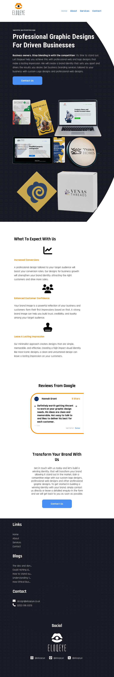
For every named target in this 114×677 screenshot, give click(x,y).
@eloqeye (40, 658)
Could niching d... (21, 569)
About (73, 11)
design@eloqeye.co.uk (26, 601)
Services (84, 11)
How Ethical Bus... (21, 582)
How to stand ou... (22, 573)
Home (16, 534)
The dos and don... (22, 565)
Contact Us (27, 80)
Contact (96, 11)
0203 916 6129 (22, 605)
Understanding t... (22, 578)
